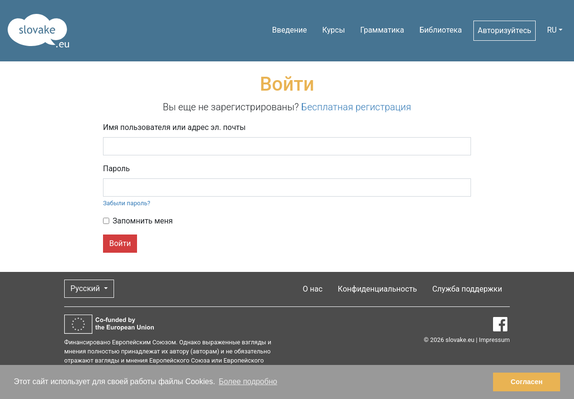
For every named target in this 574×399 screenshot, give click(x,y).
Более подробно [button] (248, 381)
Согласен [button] (527, 382)
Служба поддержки (467, 288)
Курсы (333, 30)
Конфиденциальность (377, 288)
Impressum (494, 339)
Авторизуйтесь (504, 30)
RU (552, 30)
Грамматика (382, 30)
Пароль (116, 168)
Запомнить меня (143, 220)
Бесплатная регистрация (356, 107)
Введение (289, 30)
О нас (312, 288)
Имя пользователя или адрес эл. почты (174, 127)
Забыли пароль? (126, 203)
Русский (86, 288)
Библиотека (440, 30)
